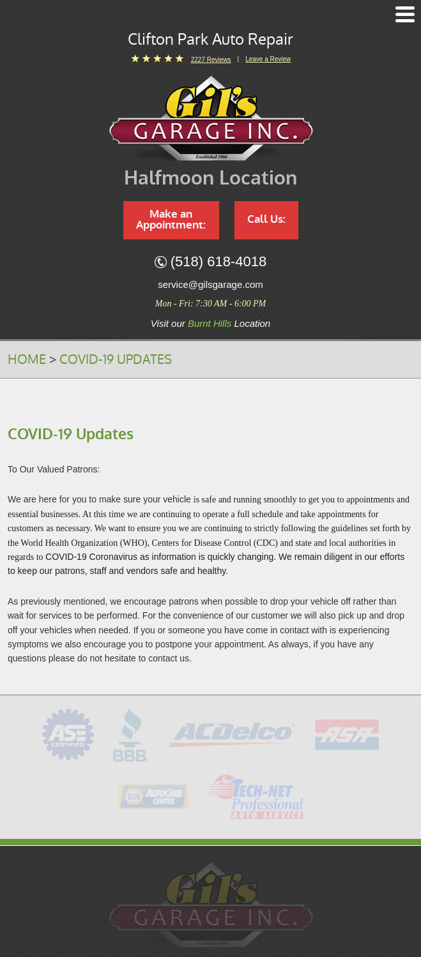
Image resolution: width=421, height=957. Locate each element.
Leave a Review (268, 59)
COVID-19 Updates (115, 359)
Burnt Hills (209, 323)
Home (27, 359)
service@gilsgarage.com (210, 284)
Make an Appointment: (171, 219)
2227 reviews (211, 59)
